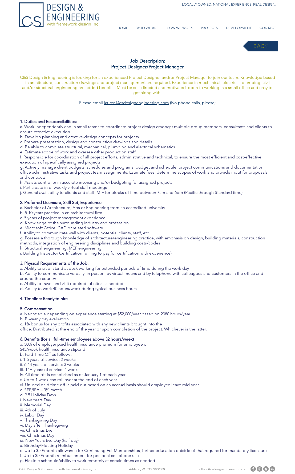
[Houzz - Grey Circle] (266, 469)
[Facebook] (253, 469)
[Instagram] (259, 469)
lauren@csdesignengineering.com (136, 102)
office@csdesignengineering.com (223, 469)
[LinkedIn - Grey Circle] (272, 469)
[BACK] (260, 46)
